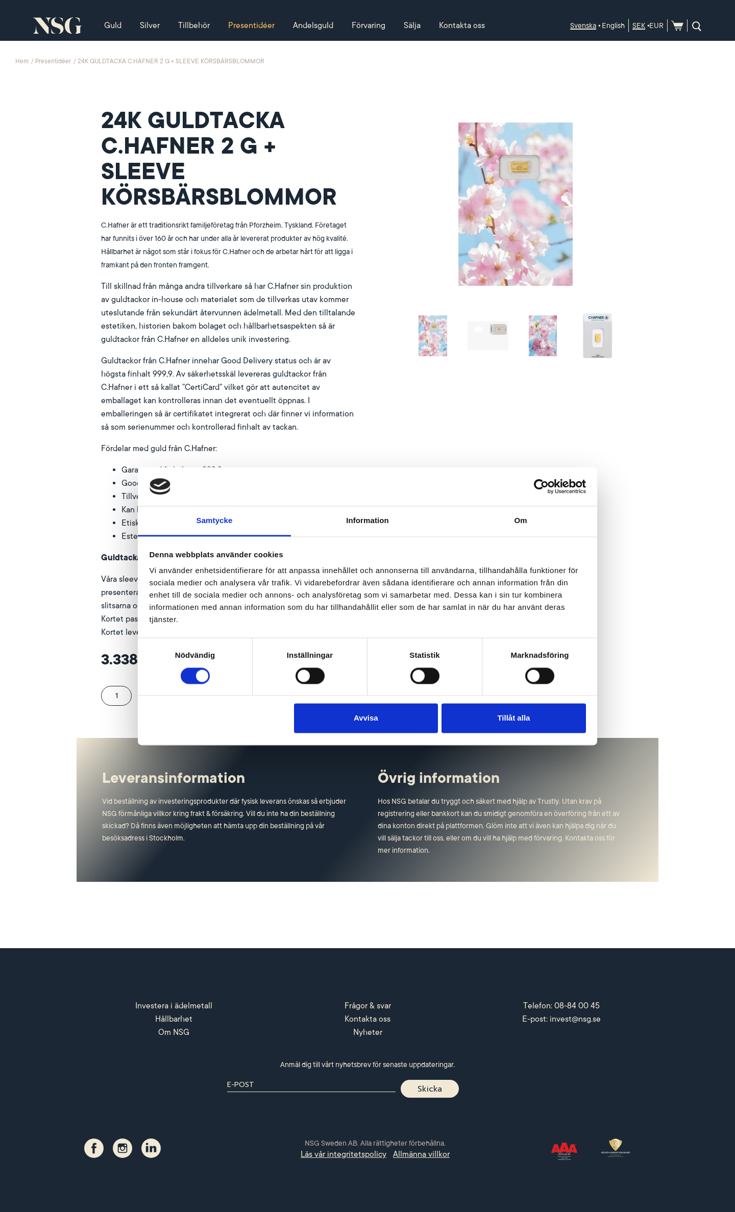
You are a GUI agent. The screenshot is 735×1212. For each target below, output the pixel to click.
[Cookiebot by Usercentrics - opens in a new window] (541, 486)
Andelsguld (313, 25)
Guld (112, 25)
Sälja (412, 25)
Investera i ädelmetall (173, 1006)
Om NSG (173, 1032)
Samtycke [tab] (215, 520)
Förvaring (368, 25)
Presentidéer (251, 25)
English (613, 25)
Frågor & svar (368, 1006)
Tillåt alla (513, 718)
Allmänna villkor (421, 1154)
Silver (150, 25)
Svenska (583, 25)
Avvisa (366, 718)
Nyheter (367, 1032)
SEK (638, 25)
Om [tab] (520, 520)
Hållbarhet (173, 1019)
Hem (22, 61)
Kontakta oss (462, 25)
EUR (656, 25)
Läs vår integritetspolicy (343, 1154)
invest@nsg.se (575, 1019)
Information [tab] (367, 520)
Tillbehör (194, 25)
